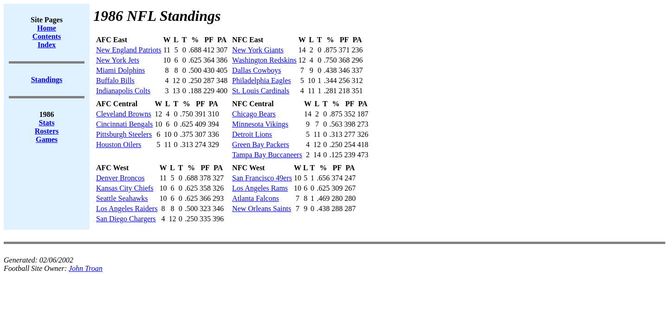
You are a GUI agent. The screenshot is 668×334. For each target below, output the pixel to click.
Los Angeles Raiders (126, 208)
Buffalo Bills (115, 80)
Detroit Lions (252, 134)
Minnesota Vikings (260, 124)
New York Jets (117, 60)
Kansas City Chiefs (125, 188)
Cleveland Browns (123, 114)
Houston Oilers (118, 144)
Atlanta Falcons (255, 198)
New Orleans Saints (261, 208)
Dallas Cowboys (256, 70)
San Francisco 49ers (262, 178)
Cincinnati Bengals (124, 124)
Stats (47, 123)
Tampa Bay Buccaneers (267, 155)
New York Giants (258, 50)
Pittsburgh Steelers (124, 134)
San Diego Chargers (126, 219)
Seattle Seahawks (122, 198)
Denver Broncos (120, 178)
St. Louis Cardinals (260, 91)
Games (47, 139)
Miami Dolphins (120, 70)
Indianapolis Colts (123, 91)
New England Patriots (128, 50)
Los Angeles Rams (260, 188)
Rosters (47, 131)
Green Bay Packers (260, 144)
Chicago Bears (254, 114)
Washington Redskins (264, 60)
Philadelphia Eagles (261, 80)
